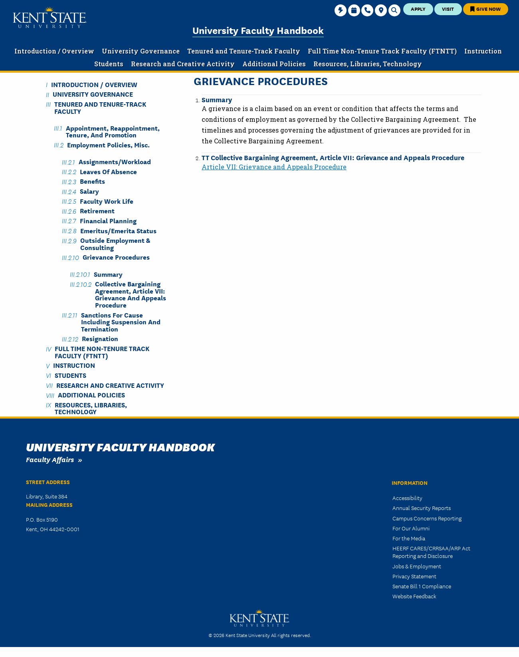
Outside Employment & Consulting (115, 243)
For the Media (408, 538)
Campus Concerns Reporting (427, 518)
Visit (448, 8)
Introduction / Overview (94, 84)
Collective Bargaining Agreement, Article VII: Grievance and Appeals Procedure (130, 294)
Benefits (92, 181)
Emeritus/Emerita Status (118, 230)
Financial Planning (108, 220)
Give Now (485, 8)
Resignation (100, 338)
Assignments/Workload (115, 162)
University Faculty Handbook (258, 30)
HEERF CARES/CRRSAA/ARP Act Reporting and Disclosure (431, 552)
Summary (217, 99)
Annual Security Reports (421, 507)
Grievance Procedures (116, 257)
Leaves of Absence (108, 171)
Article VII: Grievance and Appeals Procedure (274, 167)
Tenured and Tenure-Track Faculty (100, 107)
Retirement (97, 211)
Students (70, 375)
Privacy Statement (414, 576)
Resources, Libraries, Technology (91, 407)
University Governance (93, 94)
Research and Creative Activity (110, 385)
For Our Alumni (411, 528)
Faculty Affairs (50, 459)
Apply (418, 8)
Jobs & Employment (416, 566)
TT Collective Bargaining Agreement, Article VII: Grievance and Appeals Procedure (333, 157)
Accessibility (407, 497)
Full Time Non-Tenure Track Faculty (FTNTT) (102, 351)
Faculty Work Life (106, 201)
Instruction (74, 365)
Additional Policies (91, 395)
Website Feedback (414, 595)
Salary (89, 191)
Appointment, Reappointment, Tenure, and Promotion (113, 131)
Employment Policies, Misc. (108, 144)
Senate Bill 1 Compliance (421, 586)
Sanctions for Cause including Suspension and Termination (120, 321)
